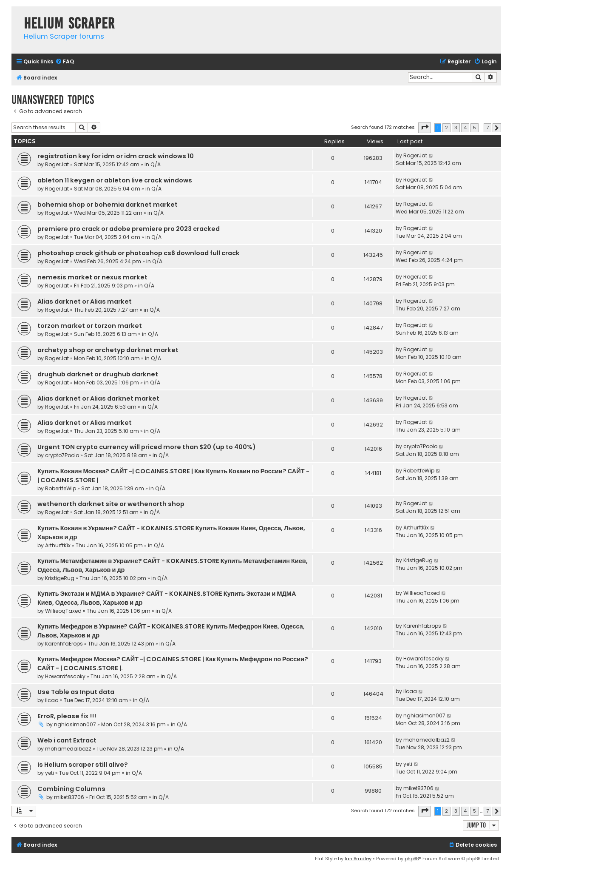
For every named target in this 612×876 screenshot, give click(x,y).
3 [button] (455, 127)
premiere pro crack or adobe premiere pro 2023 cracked (128, 229)
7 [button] (487, 127)
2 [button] (446, 127)
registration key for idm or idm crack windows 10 (115, 156)
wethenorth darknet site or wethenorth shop (110, 504)
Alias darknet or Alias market (84, 301)
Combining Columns (71, 789)
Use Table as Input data (75, 692)
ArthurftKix (58, 545)
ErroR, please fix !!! (66, 716)
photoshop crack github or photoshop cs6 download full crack (138, 253)
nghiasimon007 (75, 724)
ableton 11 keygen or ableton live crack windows (114, 180)
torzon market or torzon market (89, 325)
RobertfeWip (60, 488)
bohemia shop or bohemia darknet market (107, 204)
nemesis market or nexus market (92, 277)
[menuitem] (64, 62)
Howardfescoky (65, 676)
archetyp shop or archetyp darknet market (107, 350)
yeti (49, 772)
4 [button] (465, 127)
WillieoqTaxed (63, 610)
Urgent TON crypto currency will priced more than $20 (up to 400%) (146, 447)
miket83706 (69, 797)
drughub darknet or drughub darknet (97, 374)
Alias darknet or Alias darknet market (98, 398)
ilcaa (52, 700)
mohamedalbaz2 (68, 748)
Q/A (155, 164)
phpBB (412, 858)
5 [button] (474, 127)
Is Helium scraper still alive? (82, 764)
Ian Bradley (358, 858)
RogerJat (57, 164)
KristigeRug (59, 578)
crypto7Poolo (62, 455)
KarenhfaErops (64, 643)
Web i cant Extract (66, 740)
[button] (424, 127)
